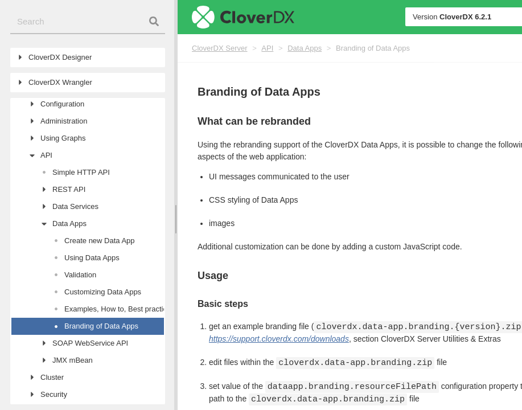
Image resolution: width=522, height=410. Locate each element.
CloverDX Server (220, 48)
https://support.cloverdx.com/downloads (279, 338)
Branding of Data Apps (373, 48)
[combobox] (87, 22)
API (267, 48)
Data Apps (304, 48)
